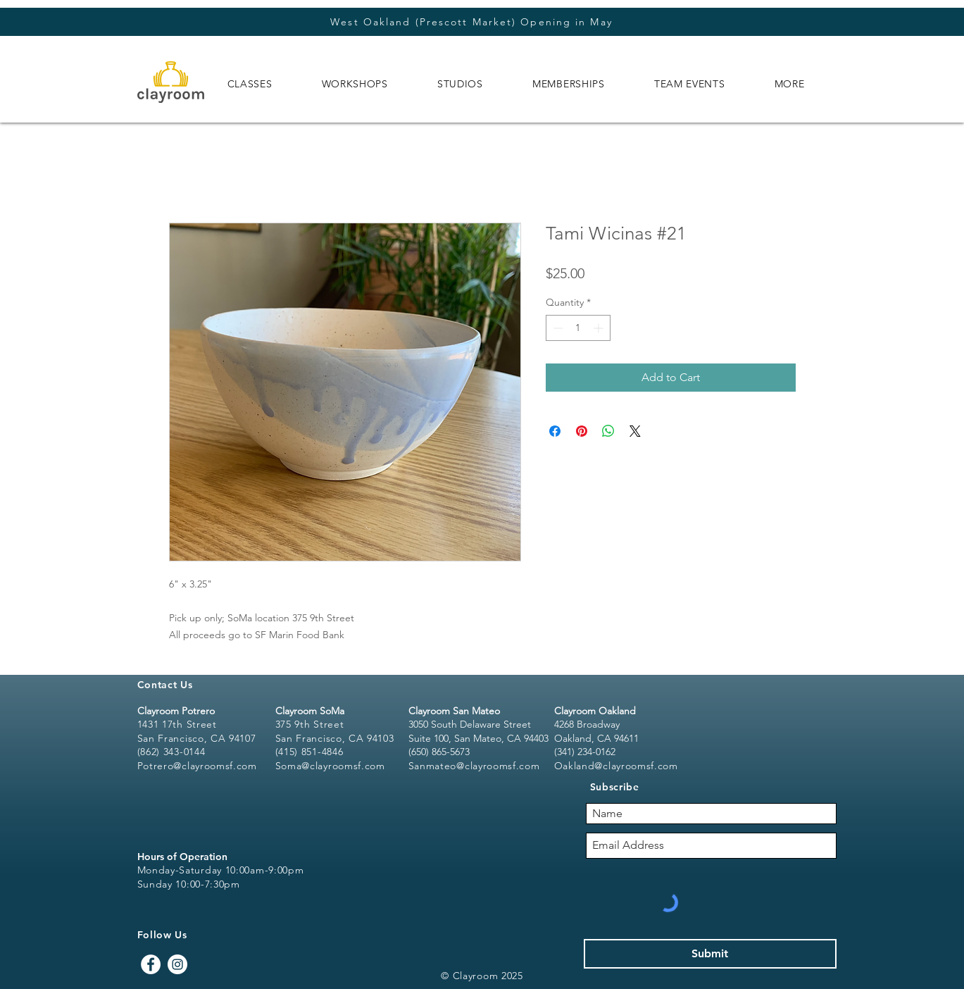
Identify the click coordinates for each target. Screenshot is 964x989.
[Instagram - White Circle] (177, 964)
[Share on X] (635, 431)
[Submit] (710, 954)
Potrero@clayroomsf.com (197, 765)
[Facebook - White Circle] (151, 964)
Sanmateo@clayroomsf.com (474, 765)
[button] (250, 83)
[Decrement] (556, 328)
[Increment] (599, 328)
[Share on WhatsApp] (608, 431)
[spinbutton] (578, 328)
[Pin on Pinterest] (581, 431)
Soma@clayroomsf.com (330, 765)
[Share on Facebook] (554, 431)
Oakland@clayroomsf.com (616, 765)
